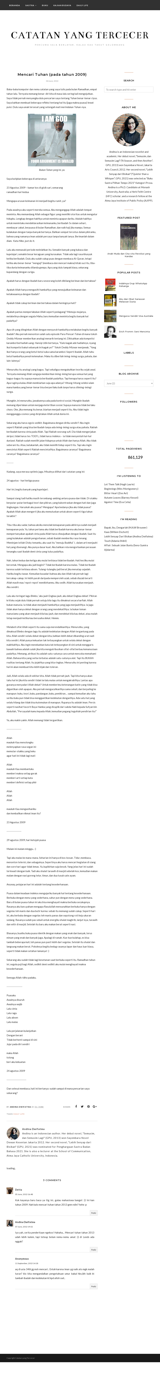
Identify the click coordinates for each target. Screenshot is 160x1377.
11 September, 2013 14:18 (26, 1278)
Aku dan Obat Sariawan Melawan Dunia (132, 315)
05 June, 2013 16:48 (24, 1209)
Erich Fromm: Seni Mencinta (134, 346)
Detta (18, 1204)
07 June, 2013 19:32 (24, 1241)
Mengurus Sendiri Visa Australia (136, 330)
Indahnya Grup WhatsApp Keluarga (133, 299)
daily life (19, 1129)
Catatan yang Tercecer (80, 41)
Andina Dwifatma (25, 1236)
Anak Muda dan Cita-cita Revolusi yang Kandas (128, 269)
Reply (93, 1227)
